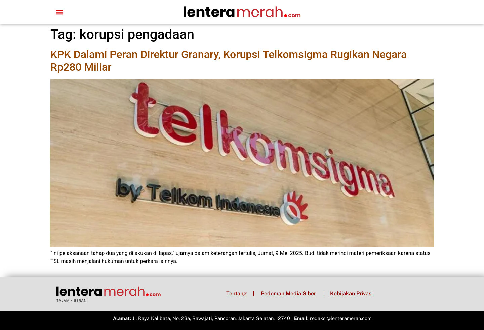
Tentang (236, 293)
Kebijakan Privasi (351, 293)
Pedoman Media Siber (288, 293)
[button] (59, 11)
